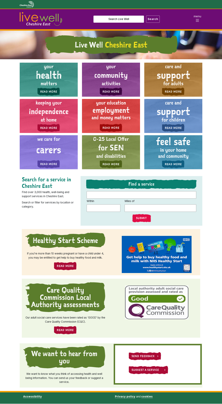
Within (90, 201)
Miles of (130, 201)
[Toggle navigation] (197, 19)
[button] (49, 80)
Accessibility (32, 396)
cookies (147, 396)
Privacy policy (125, 396)
